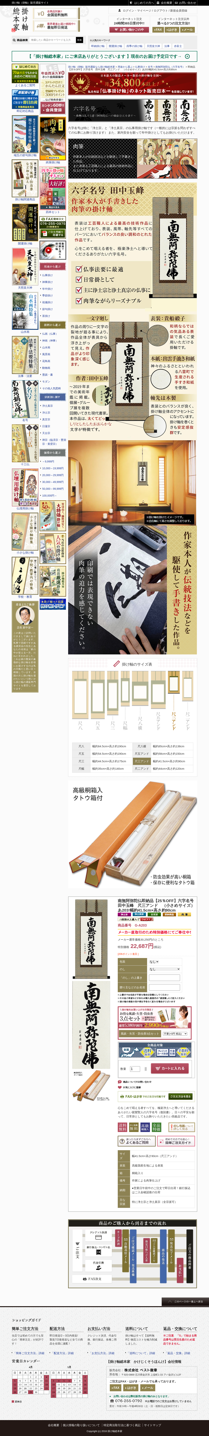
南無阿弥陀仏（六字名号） (170, 66)
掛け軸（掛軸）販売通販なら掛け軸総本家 (91, 66)
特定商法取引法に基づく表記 (122, 1425)
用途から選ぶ (125, 66)
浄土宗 (46, 412)
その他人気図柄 (51, 388)
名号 (150, 66)
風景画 (46, 354)
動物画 (46, 367)
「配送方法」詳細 (62, 1353)
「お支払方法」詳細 (101, 1353)
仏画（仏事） (50, 333)
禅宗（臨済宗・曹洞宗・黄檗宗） (54, 441)
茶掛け (46, 315)
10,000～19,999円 (53, 468)
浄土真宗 (47, 405)
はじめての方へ (144, 2)
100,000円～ (49, 495)
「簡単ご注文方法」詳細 (28, 1353)
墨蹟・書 (47, 374)
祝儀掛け (47, 302)
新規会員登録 (178, 10)
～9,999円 (48, 461)
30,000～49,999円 (53, 481)
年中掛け (47, 288)
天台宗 (46, 433)
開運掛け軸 (115, 46)
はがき (172, 29)
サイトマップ (152, 1425)
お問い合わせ (187, 2)
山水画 (46, 347)
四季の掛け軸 (134, 46)
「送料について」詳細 (141, 1353)
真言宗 (46, 419)
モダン (46, 381)
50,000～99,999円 (53, 488)
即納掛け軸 (97, 46)
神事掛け (47, 282)
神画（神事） (50, 340)
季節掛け (47, 295)
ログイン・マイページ (137, 10)
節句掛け (47, 309)
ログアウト (161, 10)
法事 (167, 46)
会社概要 (166, 2)
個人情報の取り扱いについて (81, 1425)
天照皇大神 (153, 46)
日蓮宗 (46, 426)
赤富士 (178, 46)
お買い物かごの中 (132, 29)
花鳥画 (46, 361)
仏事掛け (47, 275)
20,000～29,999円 (53, 475)
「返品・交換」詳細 (177, 1353)
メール (188, 29)
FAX (159, 29)
